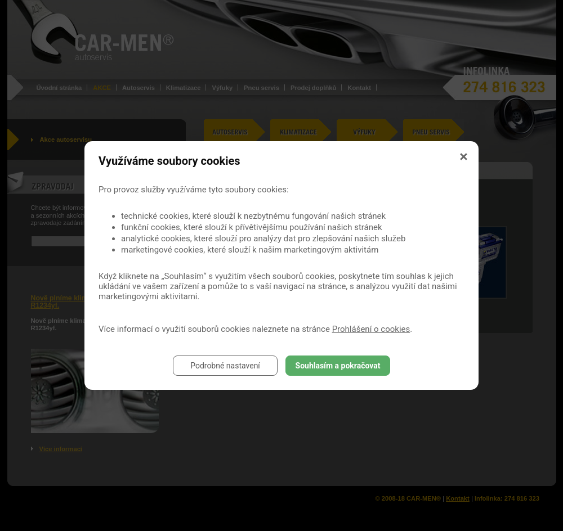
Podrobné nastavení (225, 365)
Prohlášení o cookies (371, 329)
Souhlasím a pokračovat (338, 365)
